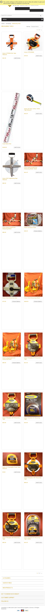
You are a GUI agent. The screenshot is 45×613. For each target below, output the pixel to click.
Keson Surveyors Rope (30, 227)
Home (2, 23)
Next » (41, 573)
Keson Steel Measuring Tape (10, 298)
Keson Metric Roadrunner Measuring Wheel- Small (30, 168)
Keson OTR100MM (29, 52)
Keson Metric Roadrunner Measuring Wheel (9, 228)
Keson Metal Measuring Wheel (32, 298)
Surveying (8, 23)
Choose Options (38, 231)
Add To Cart (17, 58)
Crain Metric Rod (7, 143)
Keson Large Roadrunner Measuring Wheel (9, 358)
